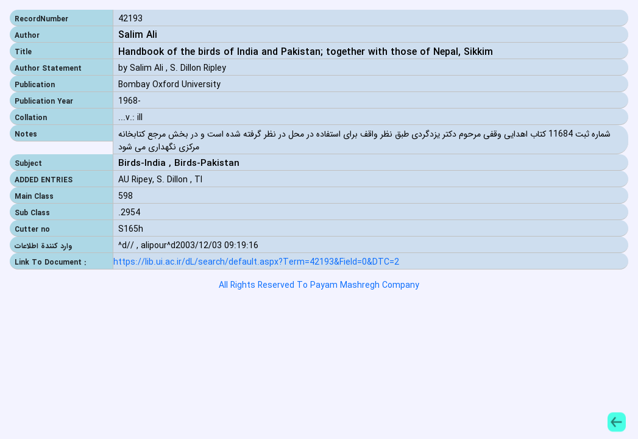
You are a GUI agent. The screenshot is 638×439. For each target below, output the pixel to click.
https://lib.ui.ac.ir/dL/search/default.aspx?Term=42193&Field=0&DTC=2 (256, 262)
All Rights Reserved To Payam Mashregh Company (319, 285)
